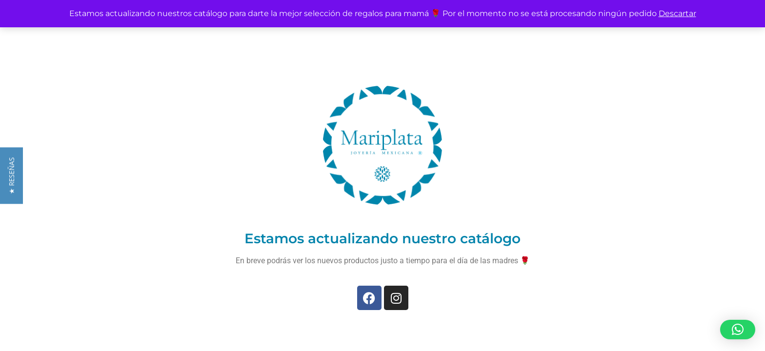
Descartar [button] (677, 13)
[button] (737, 329)
